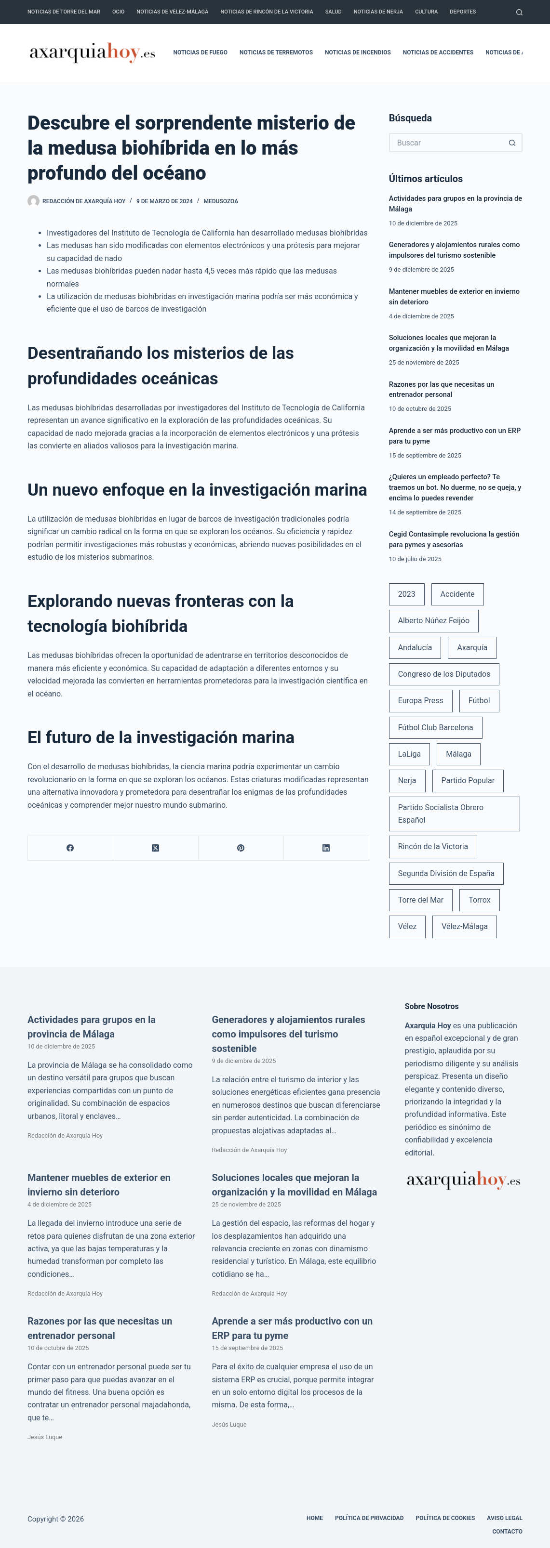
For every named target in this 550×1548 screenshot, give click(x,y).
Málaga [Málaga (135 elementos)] (458, 754)
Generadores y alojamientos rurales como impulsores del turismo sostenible (288, 1034)
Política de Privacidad (369, 1518)
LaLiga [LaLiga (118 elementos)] (409, 754)
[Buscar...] (446, 142)
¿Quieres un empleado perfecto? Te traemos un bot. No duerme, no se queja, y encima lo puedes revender (455, 487)
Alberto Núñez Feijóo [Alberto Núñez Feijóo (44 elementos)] (434, 620)
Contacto (508, 1531)
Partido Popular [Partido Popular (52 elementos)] (468, 780)
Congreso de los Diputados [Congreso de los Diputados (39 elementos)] (444, 674)
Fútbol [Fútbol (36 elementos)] (479, 700)
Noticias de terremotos (276, 52)
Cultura (426, 12)
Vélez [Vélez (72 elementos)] (407, 926)
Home (315, 1518)
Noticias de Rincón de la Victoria (266, 12)
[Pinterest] (241, 848)
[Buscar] (519, 12)
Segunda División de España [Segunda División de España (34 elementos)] (446, 873)
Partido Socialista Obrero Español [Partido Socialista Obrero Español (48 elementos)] (440, 814)
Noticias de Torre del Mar (63, 12)
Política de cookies (445, 1518)
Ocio (118, 12)
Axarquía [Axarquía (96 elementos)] (472, 647)
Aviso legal (505, 1518)
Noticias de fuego (201, 52)
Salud (333, 12)
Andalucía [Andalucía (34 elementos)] (415, 647)
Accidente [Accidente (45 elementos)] (458, 594)
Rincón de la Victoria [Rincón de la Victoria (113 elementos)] (433, 846)
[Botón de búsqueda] (513, 142)
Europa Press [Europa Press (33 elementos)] (420, 700)
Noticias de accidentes (438, 52)
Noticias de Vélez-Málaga (172, 12)
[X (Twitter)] (156, 848)
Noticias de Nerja (378, 12)
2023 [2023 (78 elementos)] (407, 594)
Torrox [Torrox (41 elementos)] (479, 900)
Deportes (463, 12)
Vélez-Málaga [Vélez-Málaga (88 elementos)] (465, 926)
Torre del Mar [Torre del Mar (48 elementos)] (421, 900)
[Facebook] (70, 848)
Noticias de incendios (358, 52)
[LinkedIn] (326, 848)
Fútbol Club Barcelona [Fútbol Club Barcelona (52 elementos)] (435, 727)
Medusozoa (221, 201)
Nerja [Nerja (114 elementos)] (407, 780)
